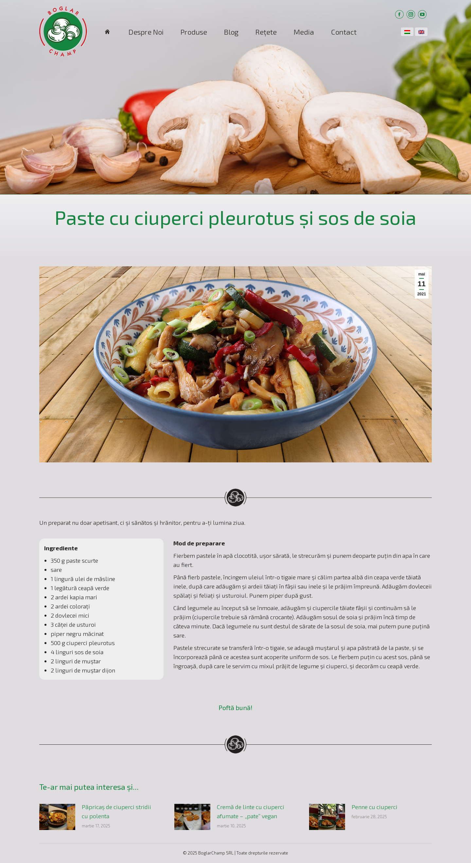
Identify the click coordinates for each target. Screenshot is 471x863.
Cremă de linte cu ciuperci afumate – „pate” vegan (250, 811)
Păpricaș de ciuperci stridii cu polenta (116, 811)
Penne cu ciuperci (374, 806)
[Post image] (57, 817)
